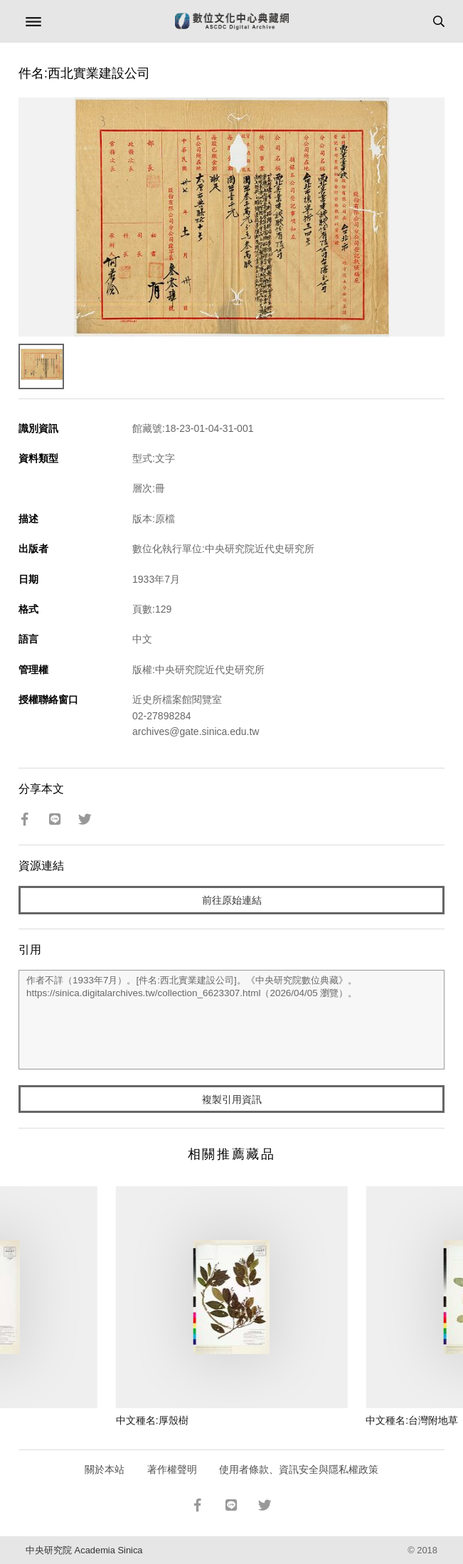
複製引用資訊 (232, 1099)
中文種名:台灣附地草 (412, 1420)
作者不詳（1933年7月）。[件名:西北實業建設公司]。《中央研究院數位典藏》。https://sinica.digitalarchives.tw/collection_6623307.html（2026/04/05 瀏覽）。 (231, 1019)
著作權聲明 (172, 1469)
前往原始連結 (232, 900)
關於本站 (104, 1469)
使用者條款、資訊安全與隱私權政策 (298, 1469)
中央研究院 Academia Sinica (84, 1550)
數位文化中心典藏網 (232, 21)
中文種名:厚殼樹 (152, 1420)
